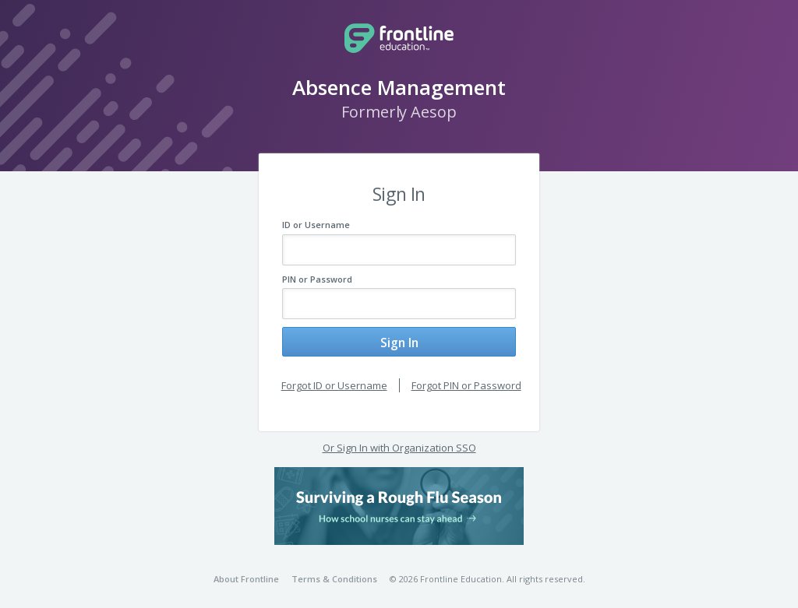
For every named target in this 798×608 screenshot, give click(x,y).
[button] (399, 499)
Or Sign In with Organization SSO (399, 441)
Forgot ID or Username (334, 378)
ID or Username (316, 224)
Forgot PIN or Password (466, 378)
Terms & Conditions (334, 572)
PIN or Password (317, 279)
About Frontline (246, 572)
